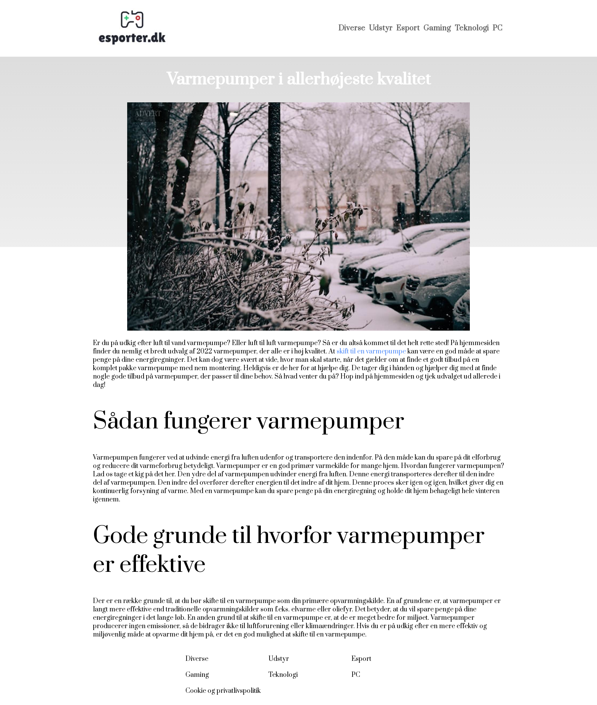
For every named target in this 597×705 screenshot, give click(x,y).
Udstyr (381, 28)
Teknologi (472, 28)
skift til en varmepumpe (371, 351)
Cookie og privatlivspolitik (223, 691)
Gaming (437, 28)
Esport (408, 28)
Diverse (351, 28)
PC (497, 28)
